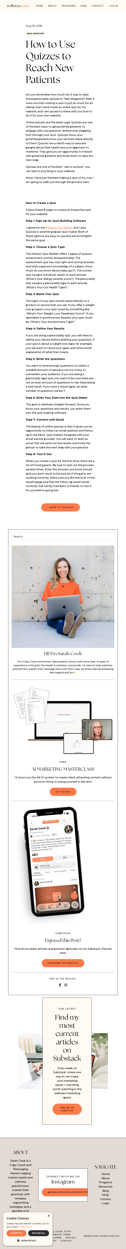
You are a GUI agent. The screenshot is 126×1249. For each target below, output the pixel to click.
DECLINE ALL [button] (38, 1233)
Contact (98, 6)
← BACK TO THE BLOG (60, 508)
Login (105, 1204)
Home (39, 6)
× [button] (49, 1216)
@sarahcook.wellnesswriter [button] (68, 1193)
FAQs (84, 6)
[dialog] (27, 1229)
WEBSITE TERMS (61, 1235)
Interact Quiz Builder (59, 228)
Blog (105, 1191)
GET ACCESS (63, 792)
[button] (28, 1240)
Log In (114, 6)
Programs (105, 1183)
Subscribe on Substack (63, 964)
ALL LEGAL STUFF (61, 1232)
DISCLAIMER (54, 1238)
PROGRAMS (69, 6)
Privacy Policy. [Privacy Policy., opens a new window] (25, 1226)
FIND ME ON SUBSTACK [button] (67, 1110)
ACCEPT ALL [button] (16, 1233)
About (52, 6)
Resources (105, 1187)
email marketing (38, 34)
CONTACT (66, 1241)
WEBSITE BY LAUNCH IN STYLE (101, 1237)
